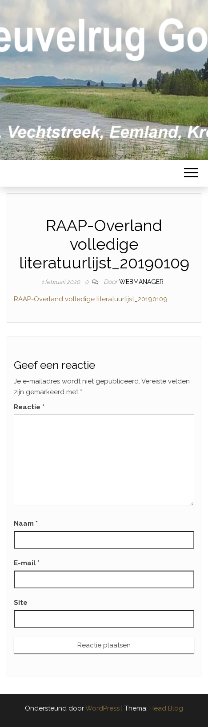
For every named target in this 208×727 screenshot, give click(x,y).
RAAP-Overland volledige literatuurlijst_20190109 (91, 299)
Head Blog (166, 708)
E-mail (27, 563)
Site (21, 603)
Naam (26, 523)
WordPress (102, 708)
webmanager (141, 281)
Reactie (29, 407)
